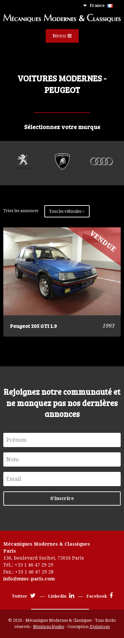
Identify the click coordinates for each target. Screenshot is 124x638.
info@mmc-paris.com (29, 578)
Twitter (24, 596)
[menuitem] (103, 6)
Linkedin (61, 596)
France (101, 5)
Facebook (100, 596)
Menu (62, 35)
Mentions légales (48, 626)
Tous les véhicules (67, 211)
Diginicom (100, 626)
